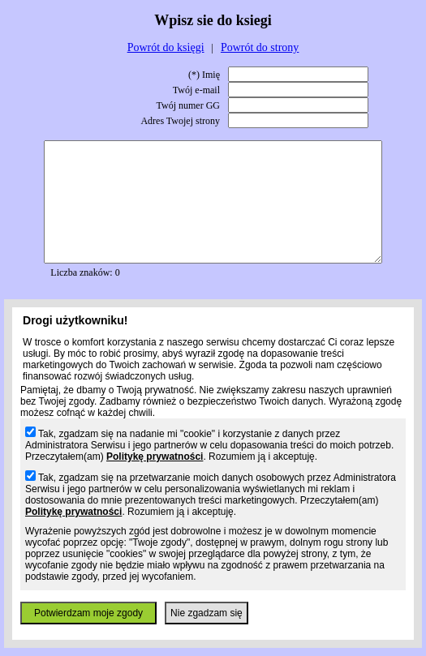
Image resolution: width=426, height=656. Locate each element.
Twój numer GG (188, 105)
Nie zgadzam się (206, 613)
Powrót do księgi (165, 47)
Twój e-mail (196, 90)
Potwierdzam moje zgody (88, 613)
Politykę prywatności (154, 456)
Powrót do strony (260, 47)
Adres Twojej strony (180, 120)
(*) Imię (204, 74)
